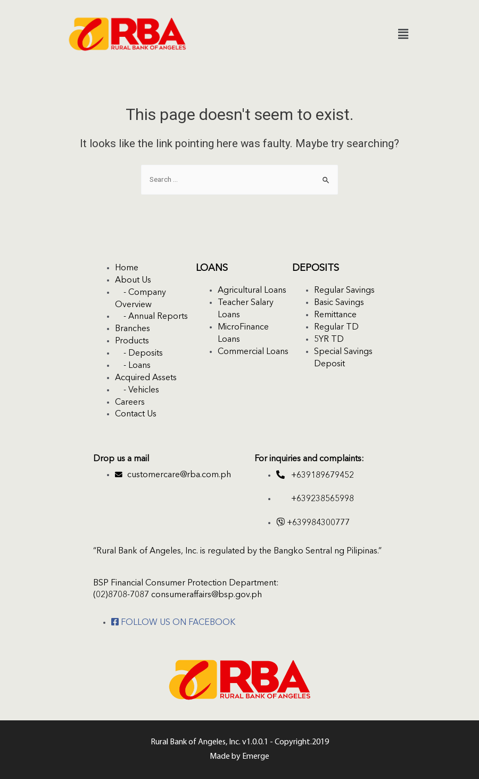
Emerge (255, 756)
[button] (403, 34)
